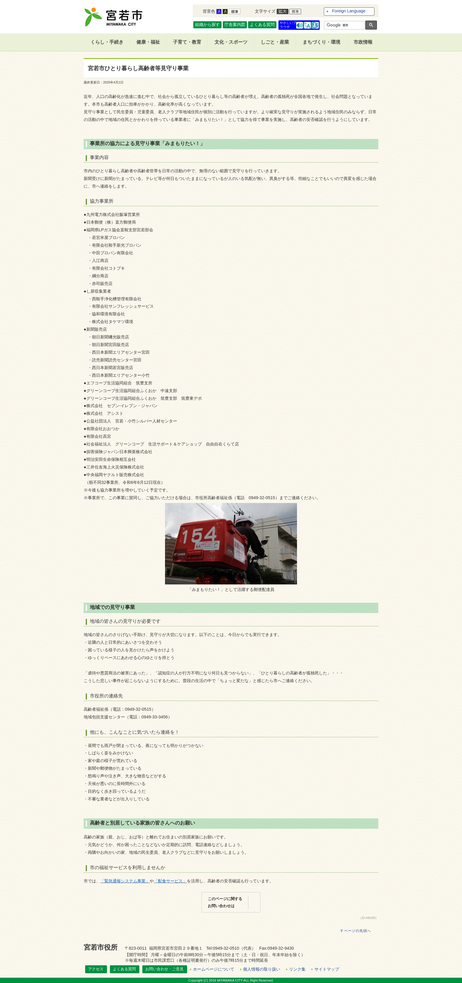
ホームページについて (213, 969)
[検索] (343, 25)
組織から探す (207, 24)
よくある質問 (262, 24)
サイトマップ (326, 969)
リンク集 (297, 969)
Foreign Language (349, 11)
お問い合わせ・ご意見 (164, 969)
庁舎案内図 (235, 24)
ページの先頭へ (357, 931)
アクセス (95, 969)
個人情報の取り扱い (261, 969)
